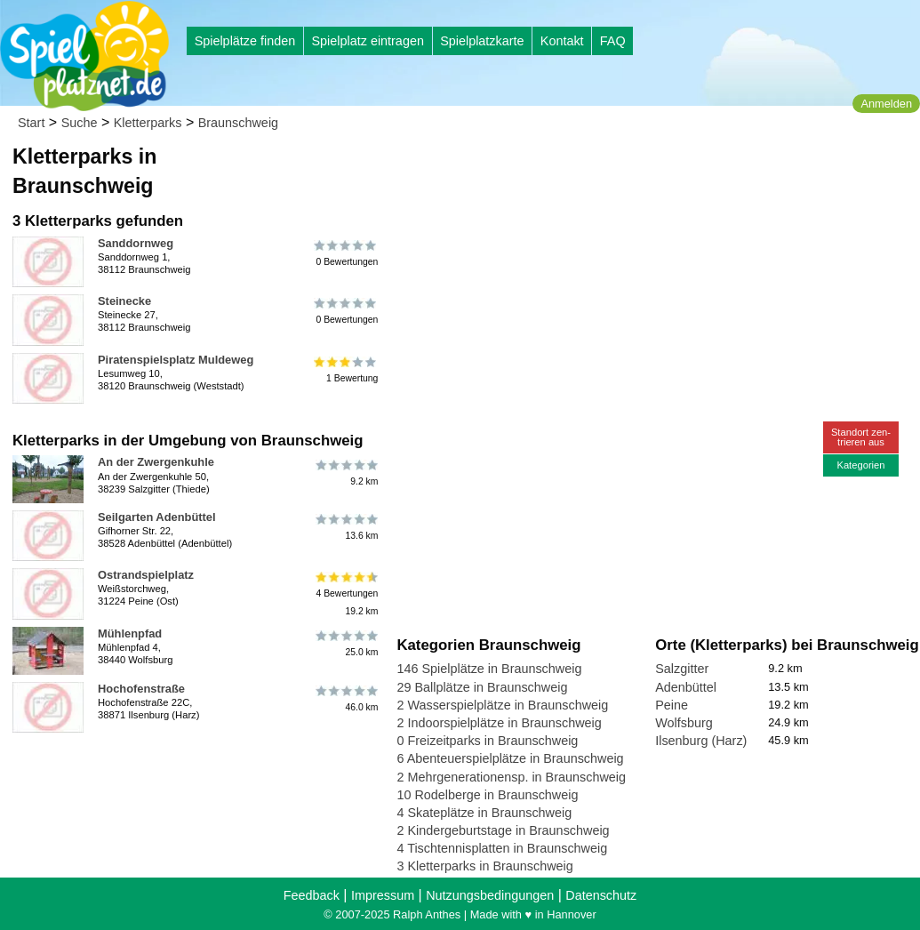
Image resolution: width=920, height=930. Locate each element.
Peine (671, 705)
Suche (79, 123)
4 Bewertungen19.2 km (346, 593)
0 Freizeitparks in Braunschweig (487, 741)
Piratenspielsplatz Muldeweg (175, 359)
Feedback (312, 895)
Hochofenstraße (141, 688)
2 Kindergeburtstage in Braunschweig (502, 830)
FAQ (613, 41)
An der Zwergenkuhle (156, 462)
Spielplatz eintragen (367, 41)
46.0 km (346, 698)
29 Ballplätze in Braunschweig (481, 687)
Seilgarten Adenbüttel (157, 517)
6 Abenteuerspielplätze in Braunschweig (509, 758)
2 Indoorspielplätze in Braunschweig (498, 723)
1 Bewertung (346, 370)
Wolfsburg (684, 723)
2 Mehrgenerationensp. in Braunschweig (511, 777)
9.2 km (346, 472)
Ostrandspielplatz (146, 574)
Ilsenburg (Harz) (701, 741)
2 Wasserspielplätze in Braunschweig (502, 705)
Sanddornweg (135, 243)
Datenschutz (600, 895)
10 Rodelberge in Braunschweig (487, 795)
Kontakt (562, 41)
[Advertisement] (598, 169)
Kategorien (860, 465)
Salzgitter (681, 668)
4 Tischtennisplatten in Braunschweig (501, 848)
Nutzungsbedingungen (490, 895)
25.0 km (346, 643)
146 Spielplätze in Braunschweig (488, 668)
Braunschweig (238, 123)
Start (31, 123)
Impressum (382, 895)
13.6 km (346, 527)
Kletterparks (148, 123)
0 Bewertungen (346, 253)
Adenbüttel (685, 687)
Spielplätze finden (245, 41)
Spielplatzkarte (482, 41)
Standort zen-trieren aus (861, 437)
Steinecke (124, 301)
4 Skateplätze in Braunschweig (484, 813)
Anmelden (886, 103)
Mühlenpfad (130, 633)
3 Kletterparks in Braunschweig (484, 866)
